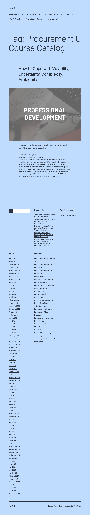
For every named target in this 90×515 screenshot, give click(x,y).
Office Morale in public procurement (58, 162)
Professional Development (36, 157)
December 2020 (14, 446)
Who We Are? (53, 19)
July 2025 (12, 285)
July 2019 (12, 485)
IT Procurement (39, 291)
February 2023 (14, 372)
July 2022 (12, 392)
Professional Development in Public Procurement (51, 169)
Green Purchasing (40, 288)
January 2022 (13, 410)
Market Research (40, 294)
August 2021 (13, 422)
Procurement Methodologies (44, 309)
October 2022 (13, 383)
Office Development (41, 306)
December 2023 (14, 342)
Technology (38, 336)
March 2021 (13, 437)
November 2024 (14, 309)
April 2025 (12, 294)
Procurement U (14, 14)
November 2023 (14, 345)
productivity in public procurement (34, 167)
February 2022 (14, 407)
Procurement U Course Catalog (46, 164)
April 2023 (12, 366)
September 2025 (14, 279)
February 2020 (14, 476)
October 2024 (13, 312)
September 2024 (14, 315)
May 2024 (12, 327)
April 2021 (12, 434)
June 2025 (12, 288)
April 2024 (12, 330)
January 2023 (13, 374)
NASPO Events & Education (43, 300)
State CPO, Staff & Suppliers (59, 14)
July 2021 (12, 425)
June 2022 (12, 395)
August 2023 (13, 354)
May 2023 (12, 363)
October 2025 (13, 276)
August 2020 (13, 458)
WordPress (77, 506)
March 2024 (13, 333)
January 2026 (13, 267)
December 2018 (14, 494)
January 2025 (13, 303)
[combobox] (19, 211)
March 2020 (13, 473)
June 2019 (12, 488)
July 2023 (12, 357)
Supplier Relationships (42, 330)
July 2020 (12, 461)
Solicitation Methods (41, 324)
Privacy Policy (53, 506)
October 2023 (13, 348)
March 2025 (13, 297)
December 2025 (14, 270)
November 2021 (14, 416)
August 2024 (13, 318)
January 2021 (13, 443)
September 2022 (14, 386)
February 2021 (14, 440)
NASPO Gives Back (41, 303)
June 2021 (12, 428)
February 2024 (14, 336)
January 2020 (13, 479)
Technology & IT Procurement (44, 339)
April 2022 (12, 401)
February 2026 (14, 264)
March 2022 (13, 404)
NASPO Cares (39, 297)
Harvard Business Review (31, 159)
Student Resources (40, 327)
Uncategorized (39, 342)
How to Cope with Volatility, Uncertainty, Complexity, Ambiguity (44, 74)
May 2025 (12, 291)
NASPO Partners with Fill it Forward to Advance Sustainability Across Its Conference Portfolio (43, 242)
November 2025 (14, 273)
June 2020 (12, 464)
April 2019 (12, 491)
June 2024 (12, 324)
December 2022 (14, 378)
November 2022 (14, 380)
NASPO (12, 8)
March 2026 (13, 261)
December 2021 (14, 413)
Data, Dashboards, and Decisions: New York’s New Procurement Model (43, 235)
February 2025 (14, 300)
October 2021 (13, 419)
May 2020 (12, 467)
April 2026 (12, 258)
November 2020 (14, 449)
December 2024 (14, 306)
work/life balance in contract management (44, 174)
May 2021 (12, 431)
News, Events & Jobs (34, 19)
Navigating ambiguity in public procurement (53, 159)
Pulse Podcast (39, 321)
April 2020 (12, 470)
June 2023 (12, 360)
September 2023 (14, 351)
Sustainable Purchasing (42, 333)
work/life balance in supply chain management (45, 176)
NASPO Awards (15, 19)
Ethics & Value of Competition (44, 285)
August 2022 (13, 389)
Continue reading (39, 148)
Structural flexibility (44, 171)
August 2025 (13, 282)
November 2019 (14, 482)
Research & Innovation (34, 14)
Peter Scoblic (23, 164)
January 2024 (13, 339)
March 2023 (13, 369)
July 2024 (12, 321)
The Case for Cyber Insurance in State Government (44, 216)
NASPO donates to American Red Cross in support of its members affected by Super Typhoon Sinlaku (44, 227)
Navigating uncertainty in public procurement (32, 162)
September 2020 (14, 455)
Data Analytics (39, 276)
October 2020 (13, 452)
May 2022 (12, 398)
